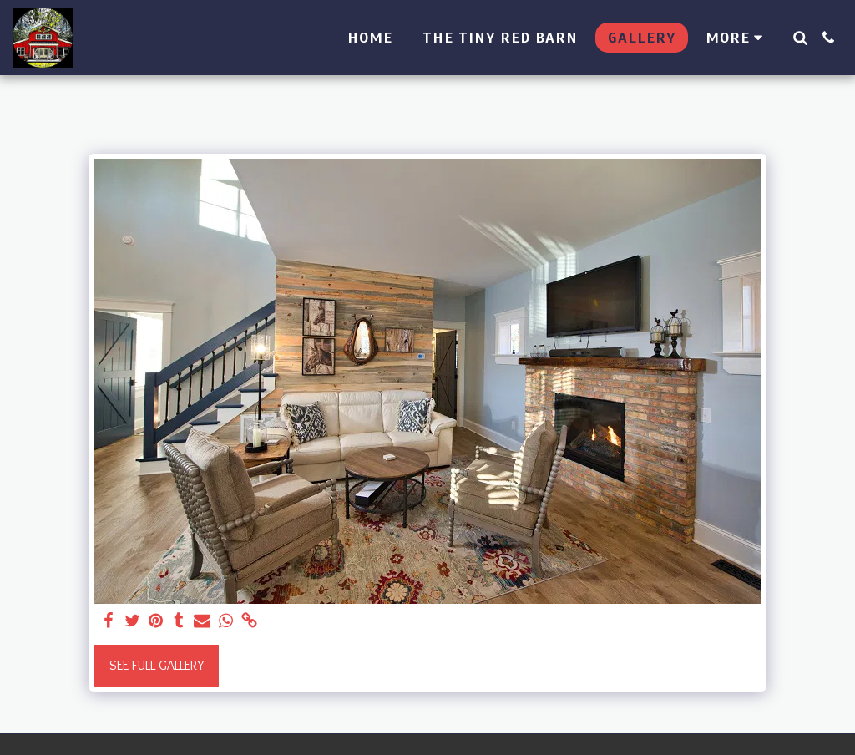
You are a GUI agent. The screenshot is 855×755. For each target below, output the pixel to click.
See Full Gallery (156, 665)
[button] (800, 37)
